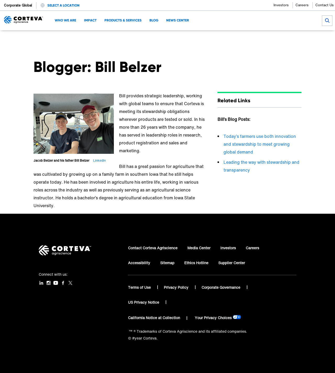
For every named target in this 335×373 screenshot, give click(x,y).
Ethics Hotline (196, 262)
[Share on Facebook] (263, 38)
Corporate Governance (221, 287)
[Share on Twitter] (272, 38)
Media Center (198, 248)
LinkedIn (99, 160)
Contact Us (324, 5)
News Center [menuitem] (177, 20)
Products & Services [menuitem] (123, 20)
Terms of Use (140, 287)
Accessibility (139, 262)
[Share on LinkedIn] (281, 38)
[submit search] (327, 20)
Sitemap (167, 262)
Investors (281, 5)
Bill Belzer (89, 38)
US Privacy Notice (144, 302)
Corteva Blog (62, 38)
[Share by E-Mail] (298, 38)
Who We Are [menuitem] (65, 20)
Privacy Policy (176, 287)
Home (38, 38)
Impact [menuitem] (90, 20)
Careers (302, 5)
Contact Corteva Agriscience (152, 248)
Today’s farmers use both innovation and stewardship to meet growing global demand (260, 144)
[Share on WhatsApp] (289, 38)
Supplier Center (231, 262)
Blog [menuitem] (153, 20)
